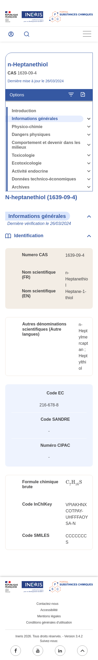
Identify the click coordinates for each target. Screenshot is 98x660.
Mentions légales (49, 616)
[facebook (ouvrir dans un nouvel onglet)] (15, 650)
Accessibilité (48, 610)
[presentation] (74, 482)
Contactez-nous (47, 604)
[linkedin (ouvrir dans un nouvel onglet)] (60, 650)
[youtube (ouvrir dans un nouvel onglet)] (38, 650)
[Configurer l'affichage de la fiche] (71, 94)
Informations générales (35, 118)
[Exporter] (82, 94)
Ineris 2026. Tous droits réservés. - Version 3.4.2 (49, 636)
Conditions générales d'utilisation (49, 622)
